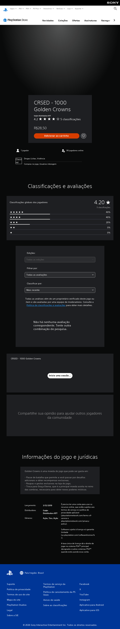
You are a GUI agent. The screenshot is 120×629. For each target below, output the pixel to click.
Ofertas (76, 17)
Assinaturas (90, 17)
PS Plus (36, 8)
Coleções (63, 17)
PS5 (20, 8)
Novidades (48, 17)
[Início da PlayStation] (5, 9)
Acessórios (47, 8)
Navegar (105, 17)
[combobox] (60, 256)
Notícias (59, 8)
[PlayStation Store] (16, 16)
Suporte (78, 8)
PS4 (27, 8)
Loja (69, 8)
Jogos (12, 8)
